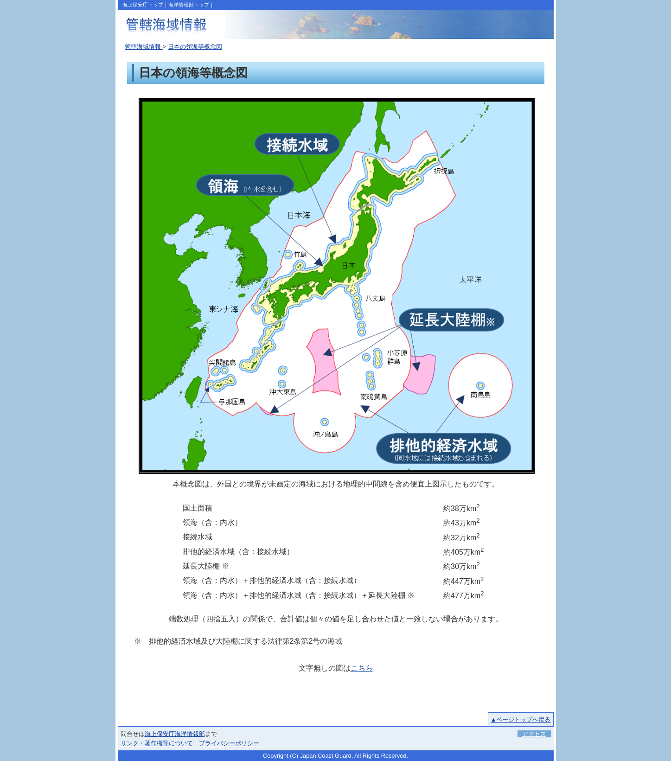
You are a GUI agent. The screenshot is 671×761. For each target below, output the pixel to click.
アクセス (534, 733)
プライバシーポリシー (229, 743)
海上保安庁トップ (142, 4)
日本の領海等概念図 (195, 46)
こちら (362, 668)
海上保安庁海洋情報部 (175, 733)
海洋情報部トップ (188, 4)
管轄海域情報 (144, 46)
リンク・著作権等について (157, 743)
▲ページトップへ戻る (521, 719)
